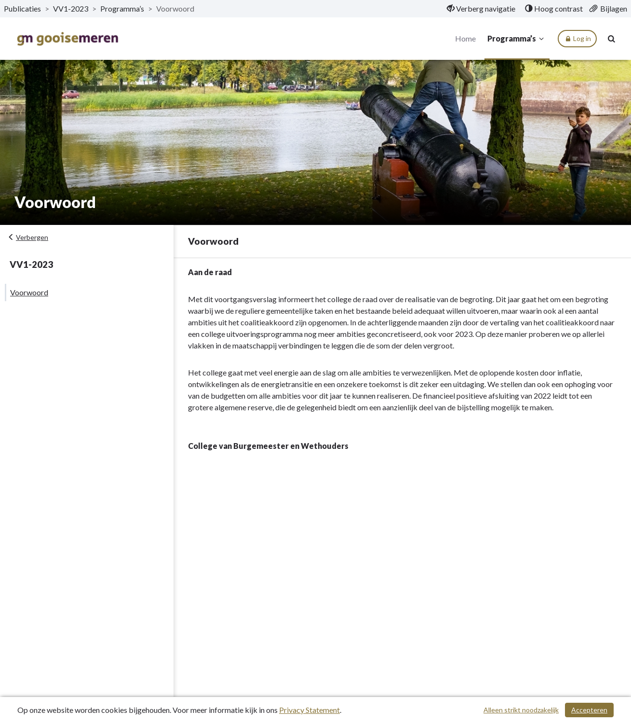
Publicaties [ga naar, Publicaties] (22, 8)
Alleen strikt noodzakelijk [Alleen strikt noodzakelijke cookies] (521, 710)
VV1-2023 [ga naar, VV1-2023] (70, 8)
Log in (577, 38)
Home (465, 38)
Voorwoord (29, 292)
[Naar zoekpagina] (612, 38)
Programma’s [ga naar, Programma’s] (122, 8)
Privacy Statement (309, 709)
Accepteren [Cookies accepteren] (589, 710)
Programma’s (517, 38)
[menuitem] (481, 8)
